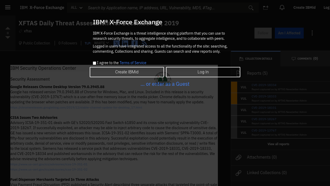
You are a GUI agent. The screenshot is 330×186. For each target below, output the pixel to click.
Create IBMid (126, 71)
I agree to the (121, 63)
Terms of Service (133, 62)
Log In (203, 71)
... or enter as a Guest (165, 83)
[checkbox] (94, 63)
